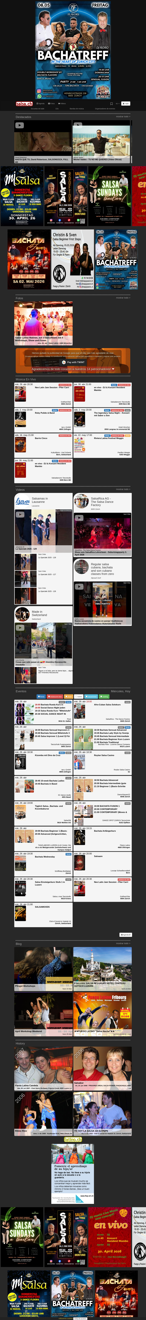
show (69, 697)
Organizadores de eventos (105, 109)
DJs (57, 109)
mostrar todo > (123, 116)
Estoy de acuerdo (80, 1319)
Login (126, 104)
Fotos (51, 104)
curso (79, 697)
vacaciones (91, 697)
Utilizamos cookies (66, 1318)
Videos (62, 104)
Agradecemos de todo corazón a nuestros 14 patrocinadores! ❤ (73, 369)
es (117, 104)
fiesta (41, 697)
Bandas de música (77, 109)
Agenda (40, 104)
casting (104, 697)
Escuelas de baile (37, 109)
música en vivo (55, 697)
